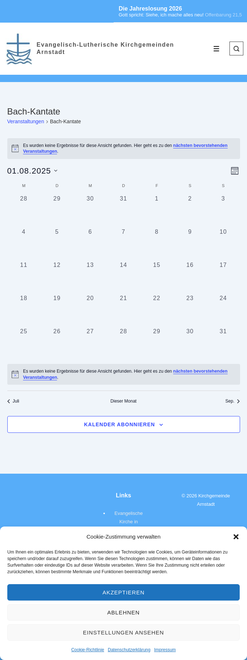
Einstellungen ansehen (123, 632)
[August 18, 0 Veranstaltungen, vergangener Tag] (24, 310)
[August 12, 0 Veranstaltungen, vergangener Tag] (57, 277)
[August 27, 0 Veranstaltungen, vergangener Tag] (90, 343)
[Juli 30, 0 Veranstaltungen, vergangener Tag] (90, 211)
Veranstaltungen (25, 121)
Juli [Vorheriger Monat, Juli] (13, 401)
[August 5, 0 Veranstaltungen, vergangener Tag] (57, 244)
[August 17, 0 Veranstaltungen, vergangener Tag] (223, 277)
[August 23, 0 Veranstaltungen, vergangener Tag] (190, 310)
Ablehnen (123, 612)
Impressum (165, 649)
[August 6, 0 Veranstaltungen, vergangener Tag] (90, 244)
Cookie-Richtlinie (87, 649)
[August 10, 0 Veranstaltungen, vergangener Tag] (223, 244)
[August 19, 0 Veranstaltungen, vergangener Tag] (57, 310)
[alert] (123, 374)
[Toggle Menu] (216, 48)
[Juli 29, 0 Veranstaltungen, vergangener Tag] (57, 211)
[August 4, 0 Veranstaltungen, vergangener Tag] (24, 244)
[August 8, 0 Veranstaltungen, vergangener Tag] (157, 244)
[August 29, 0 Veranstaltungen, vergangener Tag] (157, 343)
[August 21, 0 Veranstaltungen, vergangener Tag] (123, 310)
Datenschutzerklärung (129, 649)
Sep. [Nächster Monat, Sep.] (232, 401)
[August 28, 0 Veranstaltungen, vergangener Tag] (123, 343)
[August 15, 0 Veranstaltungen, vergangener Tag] (157, 277)
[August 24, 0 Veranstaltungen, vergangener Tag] (223, 310)
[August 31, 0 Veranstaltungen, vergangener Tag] (223, 343)
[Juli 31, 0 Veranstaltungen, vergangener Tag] (123, 211)
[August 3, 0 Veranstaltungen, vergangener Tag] (223, 211)
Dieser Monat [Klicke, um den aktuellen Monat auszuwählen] (123, 401)
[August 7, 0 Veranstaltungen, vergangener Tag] (123, 244)
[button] (236, 536)
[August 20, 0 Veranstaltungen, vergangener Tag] (90, 310)
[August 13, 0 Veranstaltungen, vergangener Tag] (90, 277)
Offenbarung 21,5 (223, 15)
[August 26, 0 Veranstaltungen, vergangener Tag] (57, 343)
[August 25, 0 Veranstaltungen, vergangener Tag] (24, 343)
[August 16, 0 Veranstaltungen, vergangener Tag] (190, 277)
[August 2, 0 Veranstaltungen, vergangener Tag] (190, 211)
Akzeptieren (123, 592)
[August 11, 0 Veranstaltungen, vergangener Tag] (24, 277)
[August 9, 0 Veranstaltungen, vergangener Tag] (190, 244)
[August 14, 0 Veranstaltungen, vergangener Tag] (123, 277)
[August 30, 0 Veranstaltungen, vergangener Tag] (190, 343)
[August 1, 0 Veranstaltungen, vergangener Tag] (157, 211)
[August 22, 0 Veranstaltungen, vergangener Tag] (157, 310)
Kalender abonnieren (119, 424)
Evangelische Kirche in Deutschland (128, 521)
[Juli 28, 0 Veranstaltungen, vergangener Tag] (24, 211)
